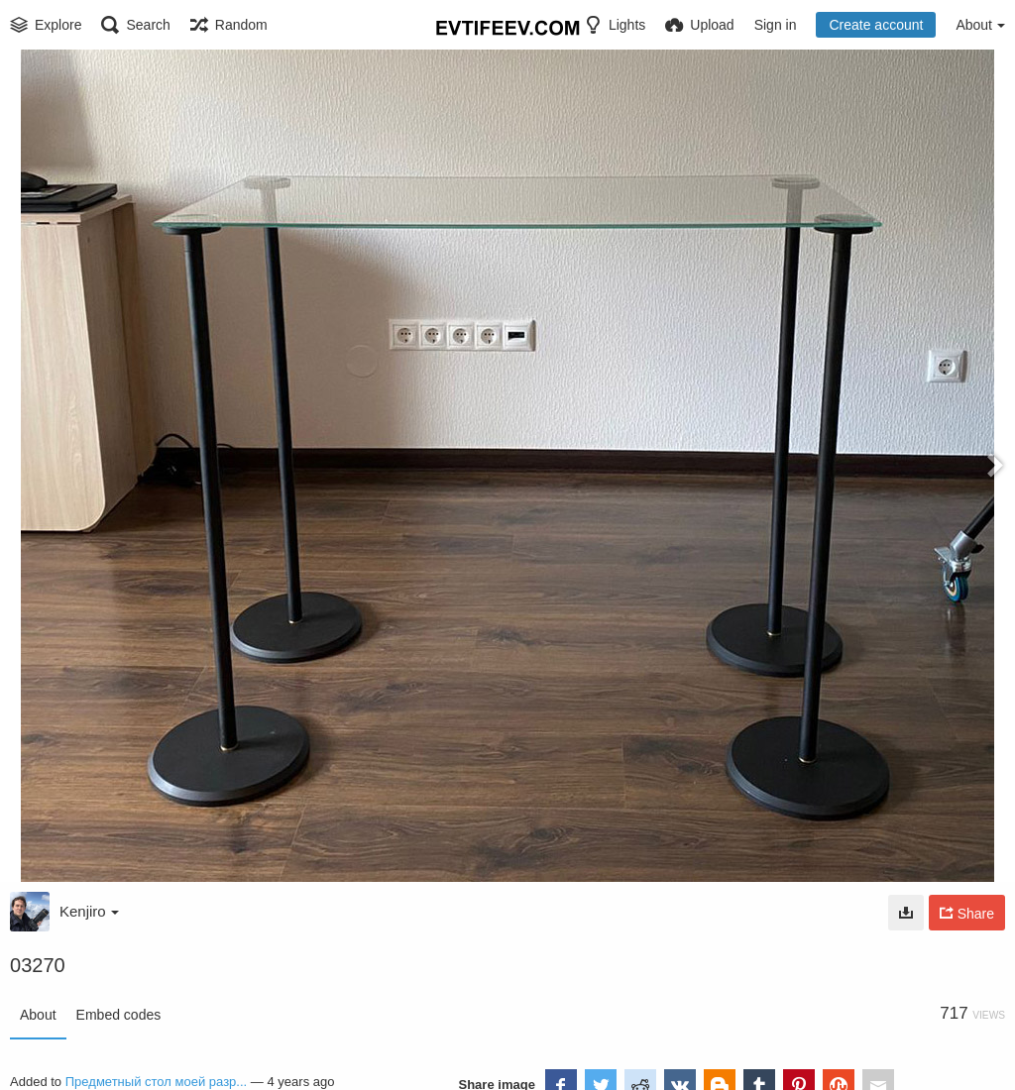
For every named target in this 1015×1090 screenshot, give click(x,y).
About (38, 1015)
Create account (876, 25)
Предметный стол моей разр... (156, 1081)
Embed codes (119, 1015)
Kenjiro (89, 911)
